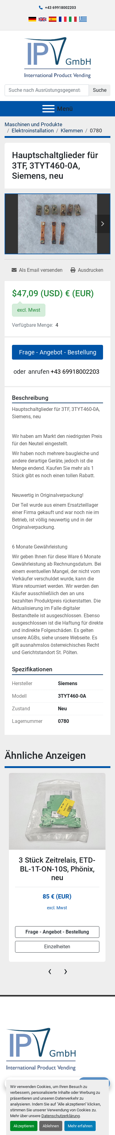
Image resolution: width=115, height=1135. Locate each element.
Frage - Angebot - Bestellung (57, 352)
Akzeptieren (23, 1126)
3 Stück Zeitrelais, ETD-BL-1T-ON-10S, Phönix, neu (57, 869)
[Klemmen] (72, 130)
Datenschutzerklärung (60, 1116)
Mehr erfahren (80, 1126)
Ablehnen (51, 1126)
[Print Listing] (87, 270)
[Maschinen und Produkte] (33, 124)
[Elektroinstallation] (33, 130)
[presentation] (50, 971)
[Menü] (48, 108)
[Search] (47, 90)
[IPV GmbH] (41, 1048)
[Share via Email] (37, 270)
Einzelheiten (57, 947)
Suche (99, 90)
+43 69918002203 (60, 8)
